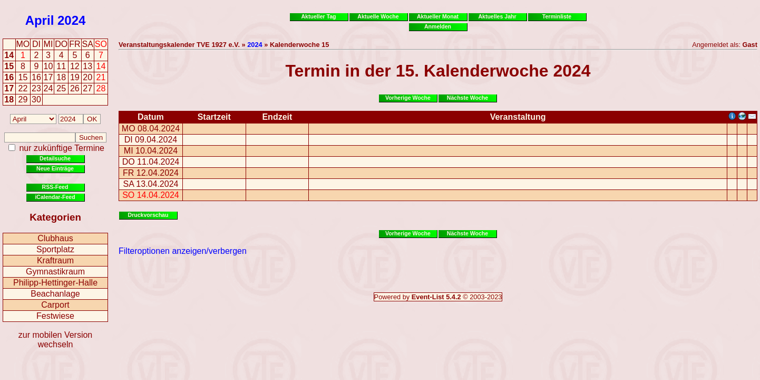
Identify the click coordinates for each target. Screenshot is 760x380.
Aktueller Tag (318, 16)
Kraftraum (55, 260)
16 (9, 77)
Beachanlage (55, 293)
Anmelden (437, 26)
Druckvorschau (148, 215)
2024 (71, 20)
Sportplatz (55, 249)
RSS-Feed (55, 187)
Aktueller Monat (438, 16)
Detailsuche (55, 158)
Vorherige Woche (408, 97)
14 (9, 55)
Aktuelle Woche (377, 16)
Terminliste (556, 16)
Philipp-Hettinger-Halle (55, 282)
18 (9, 99)
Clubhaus (55, 238)
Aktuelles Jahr (497, 16)
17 (9, 88)
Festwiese (55, 315)
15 (9, 66)
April (39, 20)
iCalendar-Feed (55, 197)
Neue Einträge (55, 168)
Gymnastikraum (55, 271)
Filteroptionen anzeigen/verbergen (183, 250)
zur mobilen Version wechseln (55, 339)
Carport (55, 304)
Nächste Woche (467, 97)
